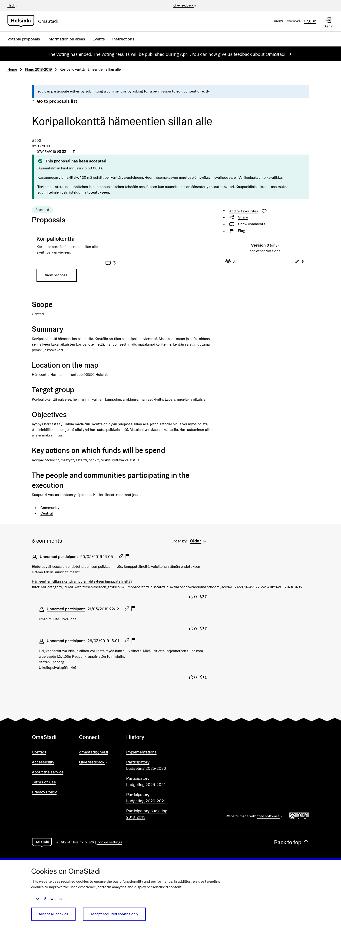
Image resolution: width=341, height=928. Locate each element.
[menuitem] (198, 540)
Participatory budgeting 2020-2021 (146, 797)
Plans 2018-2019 (38, 69)
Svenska (294, 21)
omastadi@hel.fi (93, 752)
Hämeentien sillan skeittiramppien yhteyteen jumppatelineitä (81, 581)
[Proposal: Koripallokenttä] (76, 260)
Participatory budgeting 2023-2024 (146, 781)
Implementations (141, 752)
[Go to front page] (34, 21)
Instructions (123, 39)
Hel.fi (12, 5)
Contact (39, 752)
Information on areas (66, 39)
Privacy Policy (44, 792)
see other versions (265, 250)
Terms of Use (44, 782)
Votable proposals (23, 39)
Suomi (278, 21)
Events (99, 39)
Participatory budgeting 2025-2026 (146, 765)
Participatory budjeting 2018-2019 (146, 814)
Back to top (291, 842)
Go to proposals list (54, 101)
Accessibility (43, 762)
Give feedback (185, 5)
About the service (47, 772)
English (310, 21)
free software (270, 816)
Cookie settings (109, 842)
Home (12, 69)
